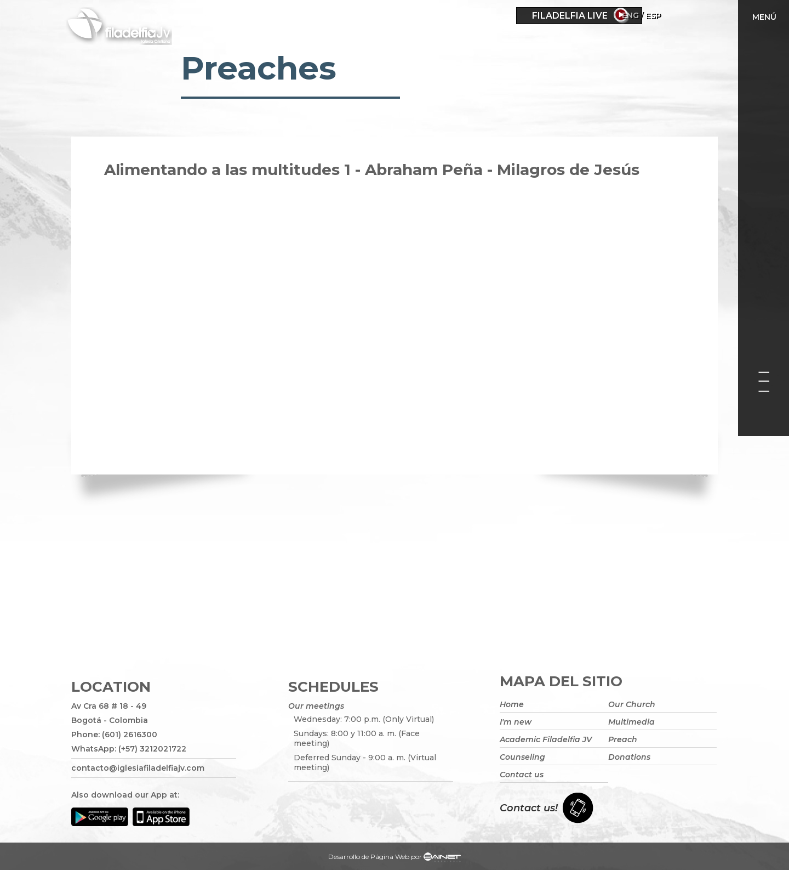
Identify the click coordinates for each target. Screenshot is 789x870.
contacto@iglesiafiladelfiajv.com (137, 768)
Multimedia (631, 722)
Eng (661, 15)
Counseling (522, 757)
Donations (629, 757)
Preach (622, 739)
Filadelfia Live (570, 15)
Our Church (631, 704)
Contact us (522, 774)
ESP (684, 15)
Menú (764, 17)
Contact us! (529, 808)
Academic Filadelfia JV (546, 739)
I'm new (515, 722)
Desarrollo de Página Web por (394, 857)
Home (512, 704)
